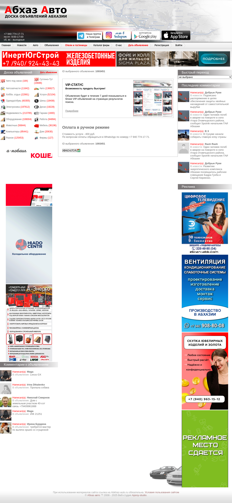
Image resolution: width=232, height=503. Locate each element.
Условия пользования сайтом (162, 492)
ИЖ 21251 (36, 414)
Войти (178, 45)
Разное (15, 137)
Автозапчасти (17, 88)
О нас (119, 45)
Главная (6, 45)
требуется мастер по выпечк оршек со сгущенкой (31, 428)
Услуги (47, 94)
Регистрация (161, 45)
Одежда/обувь (18, 100)
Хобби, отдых (17, 94)
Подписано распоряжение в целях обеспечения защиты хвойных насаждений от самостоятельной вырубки (209, 101)
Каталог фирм (101, 45)
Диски (47, 107)
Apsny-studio (139, 495)
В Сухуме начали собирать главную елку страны (208, 135)
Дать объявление (138, 45)
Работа (48, 119)
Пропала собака (39, 387)
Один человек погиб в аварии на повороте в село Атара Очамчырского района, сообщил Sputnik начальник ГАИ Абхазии (209, 120)
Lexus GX (35, 374)
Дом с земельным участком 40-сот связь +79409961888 (28, 403)
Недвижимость (19, 113)
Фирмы (46, 137)
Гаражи (47, 113)
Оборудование (19, 119)
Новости (21, 45)
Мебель (48, 125)
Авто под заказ (17, 80)
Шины (47, 100)
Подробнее (71, 110)
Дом (46, 131)
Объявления (51, 45)
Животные (16, 125)
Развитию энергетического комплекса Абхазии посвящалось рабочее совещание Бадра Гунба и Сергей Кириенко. (208, 172)
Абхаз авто (94, 495)
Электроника (18, 107)
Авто (35, 45)
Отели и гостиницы (76, 45)
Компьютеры (17, 131)
